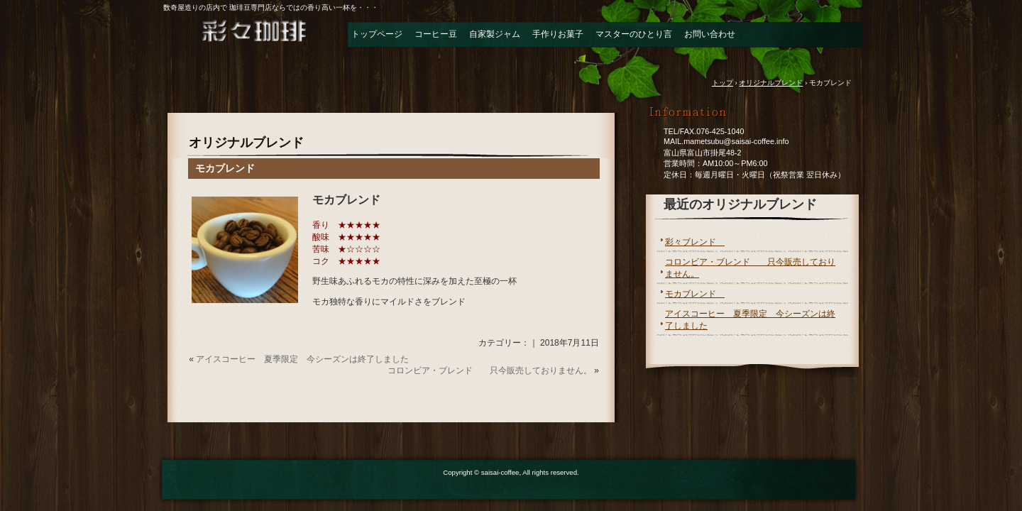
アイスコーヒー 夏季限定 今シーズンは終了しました (302, 359)
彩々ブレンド (695, 242)
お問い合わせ (709, 34)
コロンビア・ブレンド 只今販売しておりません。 (490, 370)
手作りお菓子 (557, 34)
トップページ (376, 34)
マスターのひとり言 (633, 34)
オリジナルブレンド (246, 143)
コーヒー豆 (435, 34)
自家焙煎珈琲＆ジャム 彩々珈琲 (241, 37)
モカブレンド (230, 168)
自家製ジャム (494, 34)
